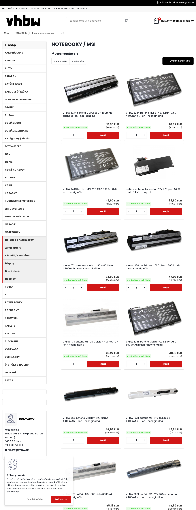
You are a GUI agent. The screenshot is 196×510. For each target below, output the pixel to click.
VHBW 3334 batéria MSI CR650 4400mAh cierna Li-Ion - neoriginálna (73, 116)
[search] (126, 22)
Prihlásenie (165, 2)
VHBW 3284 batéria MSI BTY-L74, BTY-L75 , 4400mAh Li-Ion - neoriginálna (121, 116)
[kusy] (62, 141)
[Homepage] (3, 9)
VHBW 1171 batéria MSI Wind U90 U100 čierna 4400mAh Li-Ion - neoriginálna (121, 198)
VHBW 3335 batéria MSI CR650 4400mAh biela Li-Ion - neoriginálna (96, 446)
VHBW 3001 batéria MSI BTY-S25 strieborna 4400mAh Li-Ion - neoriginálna (168, 363)
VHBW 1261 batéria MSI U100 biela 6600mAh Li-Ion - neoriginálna (121, 363)
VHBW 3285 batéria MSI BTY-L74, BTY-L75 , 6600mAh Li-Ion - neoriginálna (121, 281)
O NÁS (10, 8)
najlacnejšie (60, 61)
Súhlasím (61, 499)
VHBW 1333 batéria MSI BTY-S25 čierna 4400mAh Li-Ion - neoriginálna (168, 281)
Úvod (6, 33)
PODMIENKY (22, 8)
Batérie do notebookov (43, 33)
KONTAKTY (83, 8)
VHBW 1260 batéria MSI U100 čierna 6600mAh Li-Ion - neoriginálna (166, 198)
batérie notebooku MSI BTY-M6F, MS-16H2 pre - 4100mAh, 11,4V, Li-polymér (145, 449)
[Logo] (23, 20)
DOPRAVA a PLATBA (63, 8)
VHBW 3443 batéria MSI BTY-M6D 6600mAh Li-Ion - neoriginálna (169, 115)
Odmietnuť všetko (36, 499)
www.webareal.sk (110, 506)
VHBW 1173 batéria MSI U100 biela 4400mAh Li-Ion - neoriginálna (74, 280)
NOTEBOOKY (21, 33)
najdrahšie (78, 61)
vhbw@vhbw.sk (18, 450)
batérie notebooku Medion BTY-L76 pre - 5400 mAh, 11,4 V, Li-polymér (73, 198)
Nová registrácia (185, 2)
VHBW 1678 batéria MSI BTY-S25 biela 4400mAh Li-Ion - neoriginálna (73, 363)
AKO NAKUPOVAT (40, 8)
